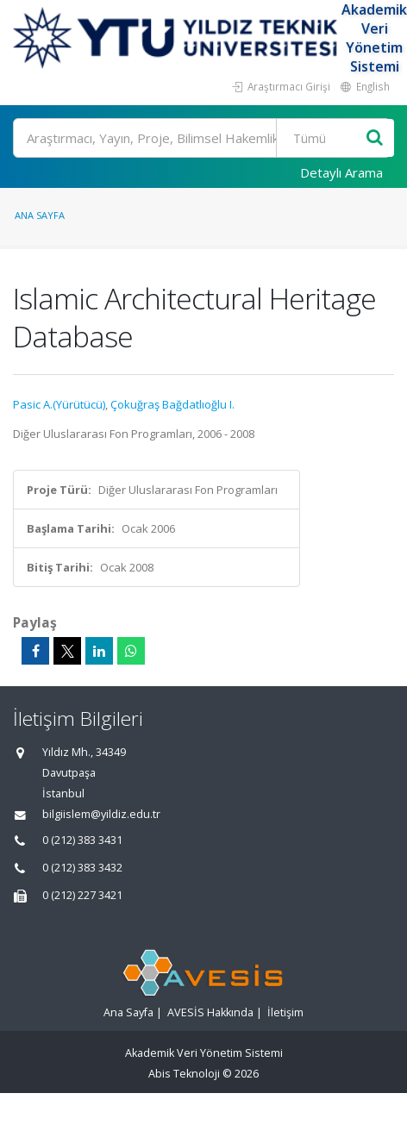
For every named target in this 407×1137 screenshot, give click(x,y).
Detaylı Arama (341, 172)
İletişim (285, 1012)
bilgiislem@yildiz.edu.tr (101, 814)
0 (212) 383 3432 (82, 867)
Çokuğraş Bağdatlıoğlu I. (172, 404)
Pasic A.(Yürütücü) (59, 404)
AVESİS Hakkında (210, 1012)
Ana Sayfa (40, 215)
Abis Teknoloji (184, 1073)
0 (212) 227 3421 (82, 895)
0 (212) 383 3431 (82, 840)
